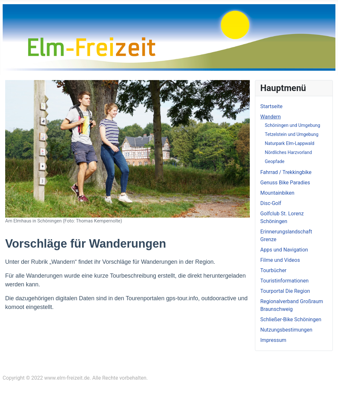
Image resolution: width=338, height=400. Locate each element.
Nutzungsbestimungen (286, 330)
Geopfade (275, 161)
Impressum (273, 340)
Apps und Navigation (284, 250)
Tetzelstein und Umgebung (292, 134)
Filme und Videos (280, 260)
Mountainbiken (277, 193)
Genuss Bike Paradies (285, 182)
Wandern (270, 117)
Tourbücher (273, 270)
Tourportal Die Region (285, 291)
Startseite (271, 106)
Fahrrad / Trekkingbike (286, 172)
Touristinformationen (284, 281)
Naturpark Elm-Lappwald (289, 143)
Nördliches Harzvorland (288, 152)
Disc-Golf (270, 203)
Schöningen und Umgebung (292, 125)
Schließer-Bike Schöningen (291, 319)
